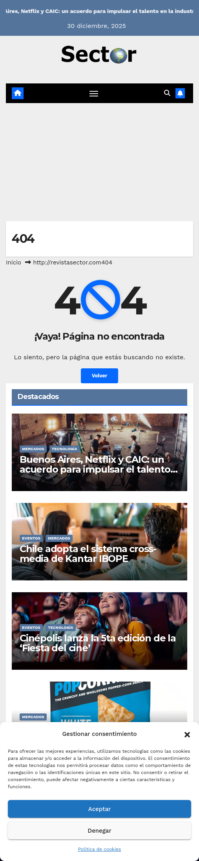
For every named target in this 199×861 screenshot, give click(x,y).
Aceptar (99, 809)
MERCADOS (33, 449)
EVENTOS (31, 538)
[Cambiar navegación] (93, 93)
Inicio (13, 262)
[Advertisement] (99, 162)
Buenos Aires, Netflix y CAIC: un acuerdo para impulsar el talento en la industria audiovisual (95, 469)
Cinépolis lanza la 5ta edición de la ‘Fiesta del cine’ (98, 643)
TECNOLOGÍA (64, 449)
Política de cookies (99, 849)
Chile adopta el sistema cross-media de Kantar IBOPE (88, 553)
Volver (100, 376)
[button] (187, 734)
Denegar (99, 830)
